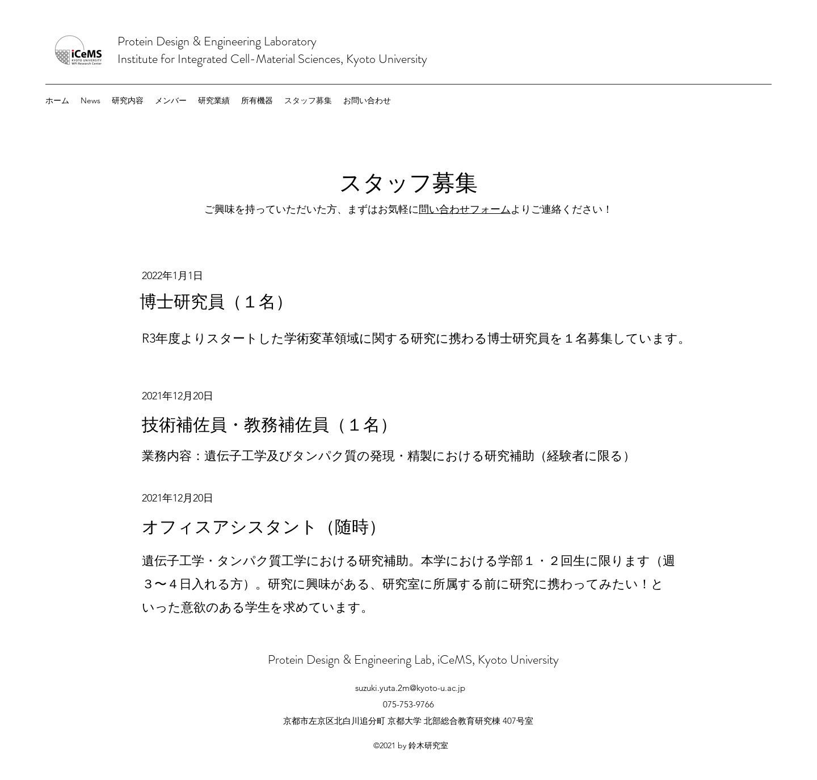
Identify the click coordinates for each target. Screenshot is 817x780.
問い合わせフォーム (465, 209)
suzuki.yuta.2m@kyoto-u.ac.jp (410, 687)
